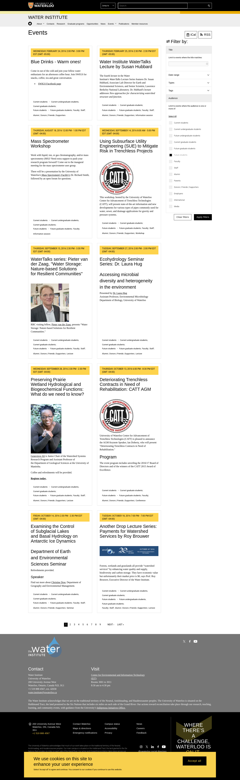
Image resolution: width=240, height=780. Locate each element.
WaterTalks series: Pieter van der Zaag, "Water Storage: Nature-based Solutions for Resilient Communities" (59, 266)
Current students (181, 123)
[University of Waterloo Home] (41, 5)
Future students (180, 155)
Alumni (177, 174)
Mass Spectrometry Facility (55, 175)
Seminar (70, 608)
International (179, 200)
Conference (140, 500)
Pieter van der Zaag (61, 324)
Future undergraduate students (187, 135)
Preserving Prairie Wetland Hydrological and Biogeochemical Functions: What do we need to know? (57, 387)
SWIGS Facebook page (49, 83)
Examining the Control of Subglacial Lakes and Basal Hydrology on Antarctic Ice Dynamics (54, 533)
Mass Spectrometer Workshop (50, 144)
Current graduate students (185, 142)
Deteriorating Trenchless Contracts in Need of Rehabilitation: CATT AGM (125, 384)
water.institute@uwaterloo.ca (42, 692)
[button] (187, 5)
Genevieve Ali (38, 456)
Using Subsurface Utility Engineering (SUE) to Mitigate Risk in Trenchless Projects (129, 146)
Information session (144, 115)
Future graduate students (184, 148)
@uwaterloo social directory (152, 751)
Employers (178, 193)
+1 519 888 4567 (41, 733)
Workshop (140, 233)
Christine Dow (58, 582)
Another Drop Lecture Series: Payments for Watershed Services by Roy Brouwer (128, 531)
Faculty (177, 161)
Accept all (194, 761)
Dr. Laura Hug (120, 293)
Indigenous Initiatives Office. (111, 707)
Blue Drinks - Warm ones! (56, 61)
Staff (176, 168)
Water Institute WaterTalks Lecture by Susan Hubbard (126, 64)
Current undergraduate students (187, 129)
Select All (172, 116)
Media (176, 206)
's (69, 175)
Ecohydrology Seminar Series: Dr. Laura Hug (122, 262)
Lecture (70, 353)
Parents (177, 181)
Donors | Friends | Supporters (186, 187)
